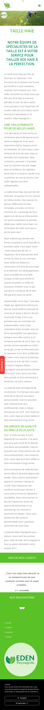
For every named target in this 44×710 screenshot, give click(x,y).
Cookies (8, 627)
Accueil (7, 623)
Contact (8, 637)
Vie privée (8, 632)
